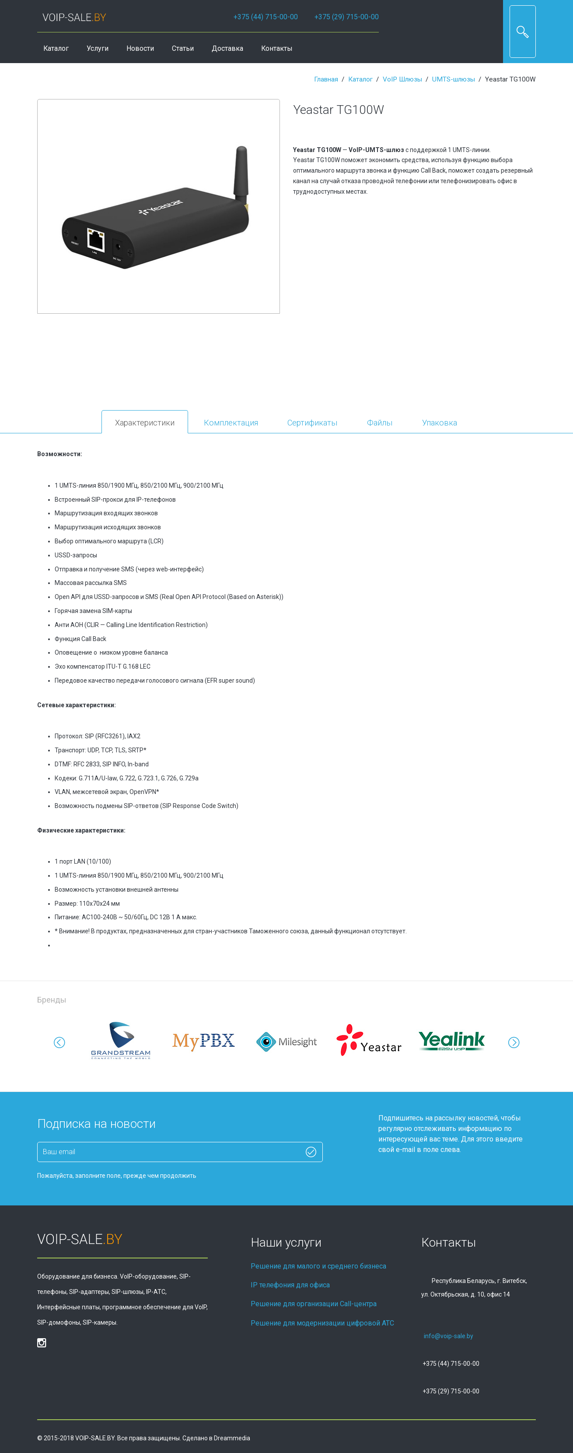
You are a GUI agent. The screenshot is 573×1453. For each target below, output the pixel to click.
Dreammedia (232, 1438)
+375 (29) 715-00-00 (346, 17)
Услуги (97, 48)
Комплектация (231, 422)
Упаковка (439, 422)
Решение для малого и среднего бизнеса (318, 1266)
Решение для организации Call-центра (314, 1304)
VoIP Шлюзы (402, 79)
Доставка (227, 48)
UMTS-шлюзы (453, 79)
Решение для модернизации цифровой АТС (322, 1323)
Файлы (380, 422)
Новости (140, 48)
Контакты (277, 48)
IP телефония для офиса (290, 1285)
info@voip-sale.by (448, 1336)
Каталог (56, 48)
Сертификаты (312, 422)
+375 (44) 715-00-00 (266, 17)
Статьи (183, 48)
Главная (326, 79)
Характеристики (145, 422)
